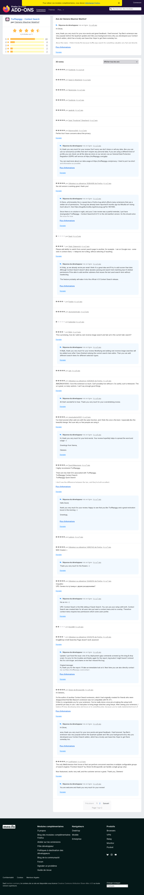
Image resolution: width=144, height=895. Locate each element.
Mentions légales (33, 877)
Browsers (111, 830)
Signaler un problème (47, 866)
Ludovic (71, 537)
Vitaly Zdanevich (74, 246)
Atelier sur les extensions (49, 842)
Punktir (70, 302)
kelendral (71, 322)
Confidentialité (8, 877)
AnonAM (71, 627)
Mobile (75, 835)
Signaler (59, 52)
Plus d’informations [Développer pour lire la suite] (63, 47)
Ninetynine (72, 90)
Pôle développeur (45, 846)
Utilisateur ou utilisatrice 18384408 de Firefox (85, 183)
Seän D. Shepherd (75, 80)
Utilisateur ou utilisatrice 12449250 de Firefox (85, 581)
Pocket (110, 847)
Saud (70, 236)
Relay (109, 839)
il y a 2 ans (87, 80)
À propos (41, 830)
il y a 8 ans (93, 25)
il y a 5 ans (85, 312)
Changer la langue (113, 883)
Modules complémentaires (50, 826)
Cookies (20, 877)
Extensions (41, 10)
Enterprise (76, 839)
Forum (40, 862)
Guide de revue (44, 870)
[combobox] (125, 8)
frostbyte (71, 70)
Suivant (106, 803)
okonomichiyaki (74, 312)
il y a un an (80, 70)
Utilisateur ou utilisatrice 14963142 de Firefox (85, 547)
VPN (109, 835)
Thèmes (51, 10)
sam (69, 371)
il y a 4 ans (78, 302)
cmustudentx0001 (75, 417)
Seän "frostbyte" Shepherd (78, 120)
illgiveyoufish (73, 131)
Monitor (110, 843)
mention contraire (13, 883)
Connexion (137, 2)
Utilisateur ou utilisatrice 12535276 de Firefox (85, 637)
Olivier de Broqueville (76, 690)
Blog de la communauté (48, 857)
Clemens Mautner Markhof (26, 22)
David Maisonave (74, 465)
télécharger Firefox (92, 3)
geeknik (71, 110)
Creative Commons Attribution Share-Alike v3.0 (75, 883)
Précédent (89, 803)
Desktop (76, 830)
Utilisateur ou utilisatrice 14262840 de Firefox (85, 381)
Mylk (70, 332)
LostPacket (72, 762)
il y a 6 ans (76, 371)
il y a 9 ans (82, 762)
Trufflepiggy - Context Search (25, 19)
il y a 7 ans (86, 465)
